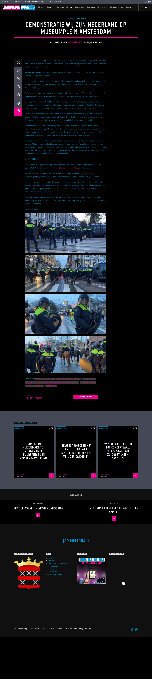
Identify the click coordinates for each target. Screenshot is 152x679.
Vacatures (53, 614)
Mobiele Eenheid (32, 425)
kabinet (77, 421)
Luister (145, 7)
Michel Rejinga (89, 421)
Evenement (103, 7)
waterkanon (51, 428)
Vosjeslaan (30, 428)
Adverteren (54, 609)
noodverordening (62, 425)
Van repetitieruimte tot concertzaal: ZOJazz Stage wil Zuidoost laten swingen (118, 493)
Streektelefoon (117, 7)
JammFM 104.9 (76, 583)
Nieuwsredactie (76, 64)
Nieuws (51, 7)
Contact (52, 612)
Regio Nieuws (81, 39)
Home (42, 7)
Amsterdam (39, 421)
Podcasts (17, 2)
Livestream (6, 2)
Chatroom (80, 7)
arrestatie (50, 421)
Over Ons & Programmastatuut (34, 2)
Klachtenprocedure (54, 2)
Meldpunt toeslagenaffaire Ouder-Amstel (115, 552)
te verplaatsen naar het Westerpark (69, 210)
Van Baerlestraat (88, 425)
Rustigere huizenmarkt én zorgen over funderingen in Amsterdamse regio (34, 493)
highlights (70, 39)
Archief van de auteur (85, 439)
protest (75, 425)
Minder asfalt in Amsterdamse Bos (38, 551)
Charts (130, 7)
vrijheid (40, 428)
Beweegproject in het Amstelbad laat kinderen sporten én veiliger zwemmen (76, 494)
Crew (70, 7)
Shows (61, 7)
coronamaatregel (64, 421)
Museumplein (46, 425)
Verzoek (92, 7)
